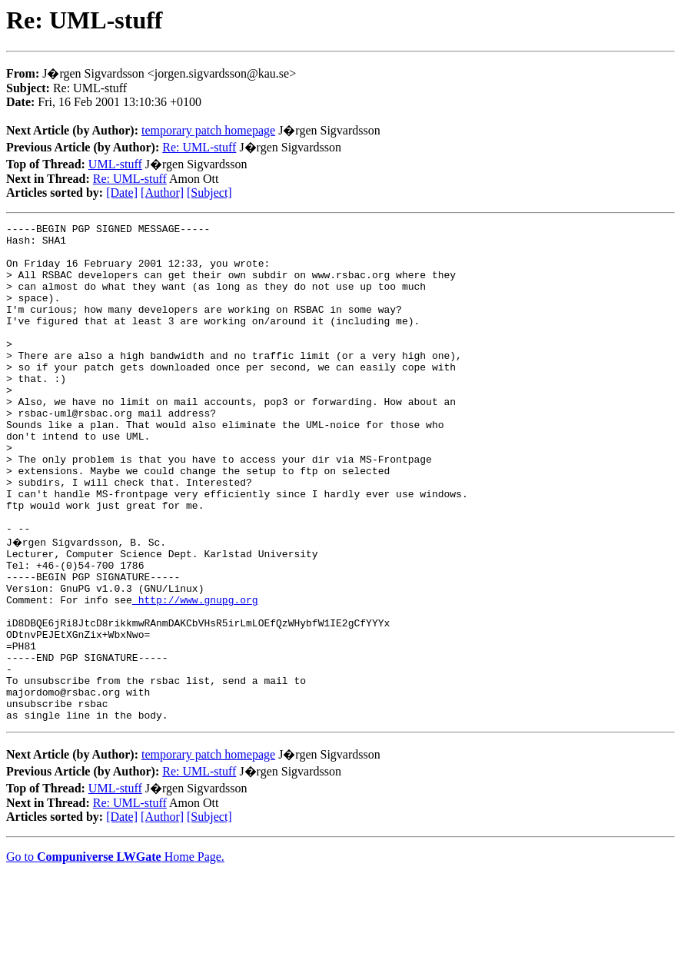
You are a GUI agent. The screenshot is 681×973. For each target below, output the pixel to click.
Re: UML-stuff (199, 147)
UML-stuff (115, 164)
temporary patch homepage (208, 130)
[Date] (122, 192)
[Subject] (209, 192)
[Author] (162, 192)
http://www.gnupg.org (195, 673)
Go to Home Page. (115, 953)
